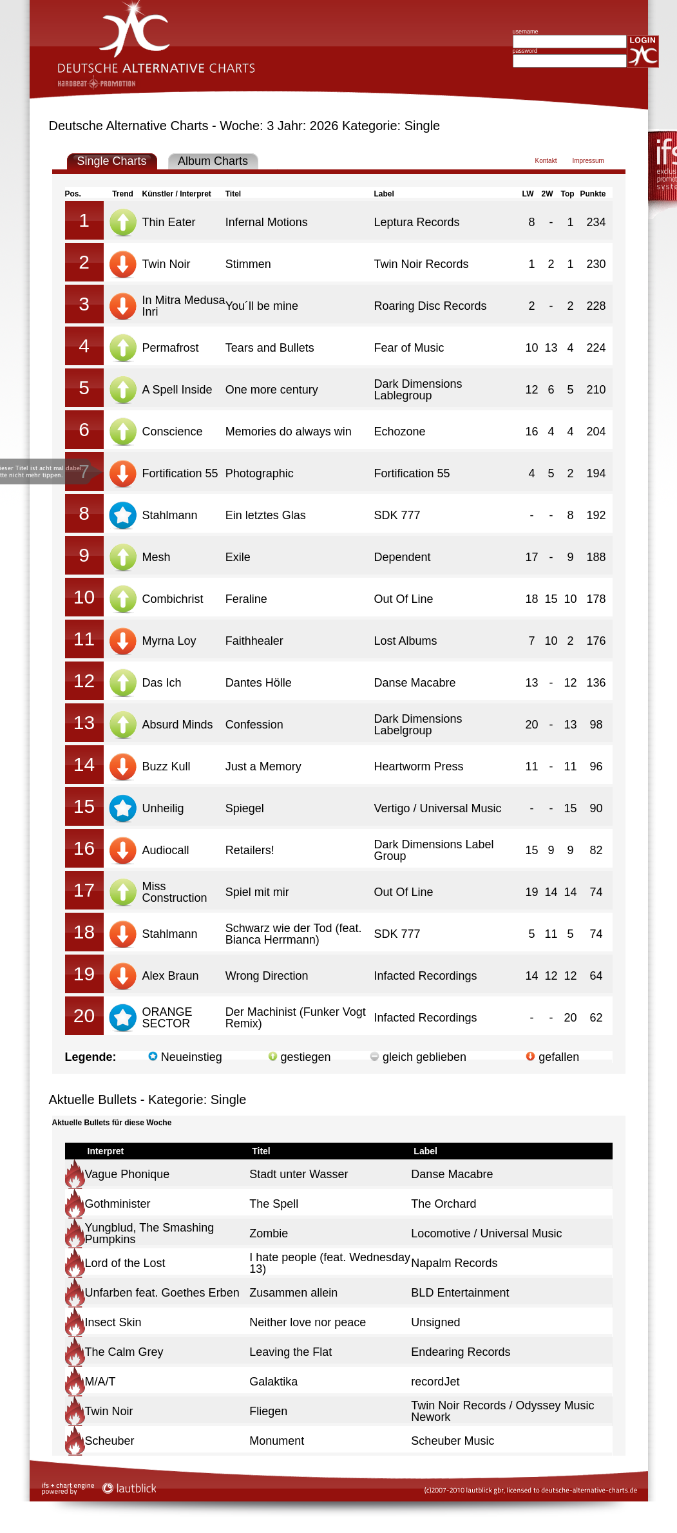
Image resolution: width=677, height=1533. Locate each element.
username (526, 31)
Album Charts (213, 161)
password (525, 51)
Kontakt (546, 160)
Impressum (588, 160)
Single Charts (111, 161)
